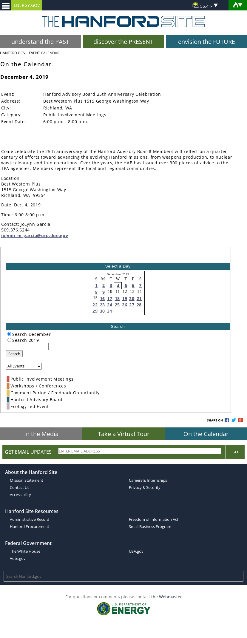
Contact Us (19, 487)
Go (235, 452)
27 (131, 305)
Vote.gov (18, 558)
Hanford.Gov (12, 52)
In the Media (41, 434)
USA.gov (136, 551)
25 (117, 305)
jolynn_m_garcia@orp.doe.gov (34, 235)
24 (109, 305)
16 (102, 298)
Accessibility (20, 494)
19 (124, 298)
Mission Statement (26, 480)
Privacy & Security (144, 487)
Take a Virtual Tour (123, 434)
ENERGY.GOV (27, 5)
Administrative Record (29, 519)
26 (124, 305)
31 (109, 311)
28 (139, 305)
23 (102, 305)
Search (14, 353)
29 (95, 311)
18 (117, 298)
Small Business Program (150, 526)
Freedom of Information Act (153, 519)
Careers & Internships (148, 480)
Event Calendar (44, 52)
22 (95, 305)
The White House (25, 551)
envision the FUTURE (206, 42)
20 (131, 298)
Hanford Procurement (29, 526)
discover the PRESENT (123, 42)
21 (139, 298)
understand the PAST (40, 42)
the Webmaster (166, 597)
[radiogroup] (9, 334)
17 (109, 298)
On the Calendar (206, 434)
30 (102, 311)
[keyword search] (27, 346)
